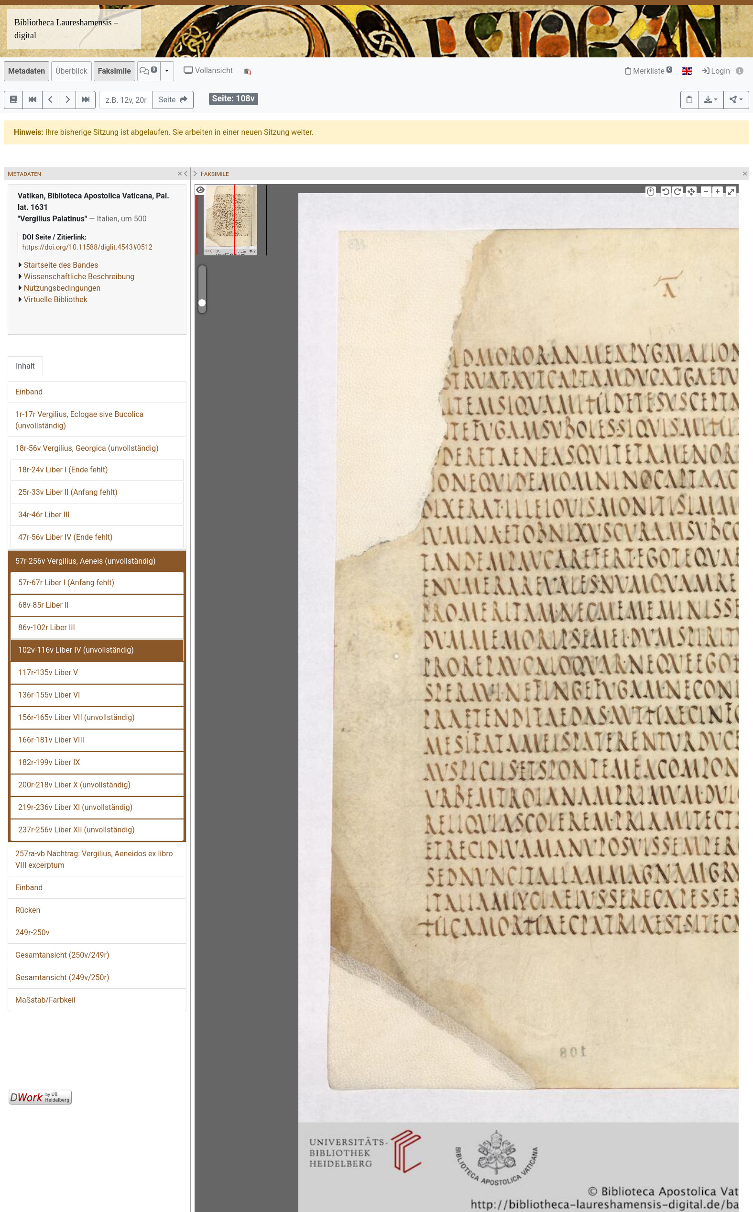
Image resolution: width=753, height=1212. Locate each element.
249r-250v (32, 932)
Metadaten (26, 71)
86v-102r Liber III (46, 627)
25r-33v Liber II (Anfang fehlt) (68, 492)
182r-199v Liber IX (49, 762)
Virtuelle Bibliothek (55, 299)
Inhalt (25, 366)
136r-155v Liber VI (49, 694)
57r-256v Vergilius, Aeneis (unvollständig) (85, 561)
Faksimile (114, 71)
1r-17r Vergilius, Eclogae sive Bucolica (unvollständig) (79, 420)
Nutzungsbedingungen (62, 288)
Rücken (27, 910)
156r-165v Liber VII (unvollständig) (76, 717)
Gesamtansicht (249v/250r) (62, 977)
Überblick (71, 71)
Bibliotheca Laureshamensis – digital (66, 29)
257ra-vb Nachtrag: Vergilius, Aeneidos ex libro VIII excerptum (94, 859)
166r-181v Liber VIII (51, 739)
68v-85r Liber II (43, 605)
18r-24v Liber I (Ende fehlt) (63, 469)
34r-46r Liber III (44, 514)
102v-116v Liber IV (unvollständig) (76, 650)
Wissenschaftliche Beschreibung (79, 276)
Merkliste (648, 71)
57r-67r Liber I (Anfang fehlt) (66, 582)
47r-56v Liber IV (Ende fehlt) (65, 537)
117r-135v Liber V (48, 672)
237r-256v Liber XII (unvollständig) (76, 829)
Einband (29, 391)
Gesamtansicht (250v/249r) (62, 955)
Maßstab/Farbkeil (45, 1000)
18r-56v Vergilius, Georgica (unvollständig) (87, 448)
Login (716, 71)
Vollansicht (208, 70)
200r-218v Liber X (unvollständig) (74, 784)
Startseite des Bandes (61, 265)
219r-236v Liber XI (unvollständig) (75, 807)
